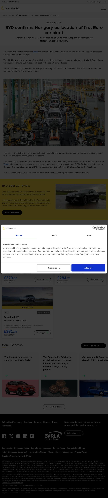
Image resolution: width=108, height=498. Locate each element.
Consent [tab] (18, 235)
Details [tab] (54, 235)
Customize (53, 268)
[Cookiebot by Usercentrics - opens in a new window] (94, 228)
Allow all (88, 268)
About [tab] (89, 235)
